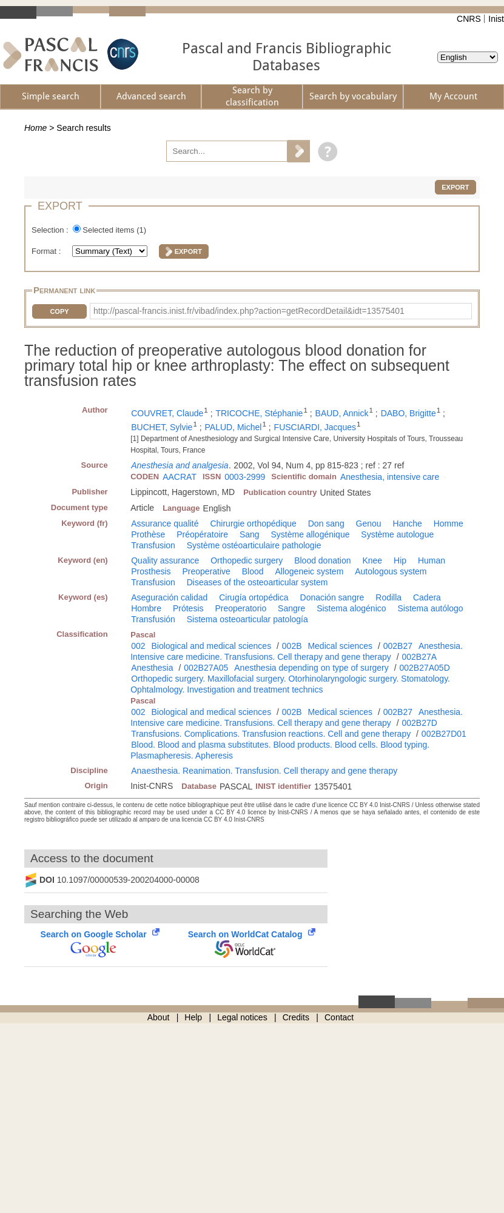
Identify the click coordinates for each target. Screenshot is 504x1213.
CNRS (469, 19)
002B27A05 (206, 668)
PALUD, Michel (233, 427)
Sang (250, 534)
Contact (339, 1017)
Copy (59, 311)
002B (292, 646)
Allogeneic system (309, 571)
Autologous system (390, 571)
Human (431, 560)
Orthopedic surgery (246, 560)
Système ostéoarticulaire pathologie (254, 545)
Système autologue (397, 534)
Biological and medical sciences (211, 646)
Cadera (427, 597)
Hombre (146, 608)
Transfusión (153, 619)
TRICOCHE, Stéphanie (259, 413)
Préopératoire (202, 534)
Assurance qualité (164, 523)
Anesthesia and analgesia (179, 465)
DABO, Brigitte (408, 413)
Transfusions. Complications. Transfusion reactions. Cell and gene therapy (271, 734)
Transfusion (153, 545)
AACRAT (180, 477)
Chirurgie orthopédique (253, 523)
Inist (496, 19)
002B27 (397, 646)
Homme (448, 523)
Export (455, 187)
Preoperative (206, 571)
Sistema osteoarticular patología (247, 619)
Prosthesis (150, 571)
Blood (253, 571)
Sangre (291, 608)
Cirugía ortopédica (253, 597)
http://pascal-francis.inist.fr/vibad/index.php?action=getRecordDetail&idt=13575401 (249, 311)
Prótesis (188, 608)
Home (35, 128)
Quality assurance (165, 560)
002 (138, 646)
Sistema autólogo (430, 608)
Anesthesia (152, 668)
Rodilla (388, 597)
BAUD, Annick (342, 413)
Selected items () (114, 229)
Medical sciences (339, 646)
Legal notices (242, 1017)
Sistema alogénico (351, 608)
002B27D (419, 723)
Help (193, 1017)
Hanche (407, 523)
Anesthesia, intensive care (389, 477)
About (158, 1017)
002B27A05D (424, 668)
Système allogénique (309, 534)
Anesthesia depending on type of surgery (311, 668)
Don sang (326, 523)
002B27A (419, 657)
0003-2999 (244, 477)
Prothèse (148, 534)
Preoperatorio (240, 608)
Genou (368, 523)
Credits (296, 1017)
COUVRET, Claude (167, 413)
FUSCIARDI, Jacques (315, 427)
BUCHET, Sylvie (161, 427)
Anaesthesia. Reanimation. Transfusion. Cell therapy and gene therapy (264, 771)
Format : (47, 251)
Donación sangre (332, 597)
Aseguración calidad (169, 597)
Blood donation (322, 560)
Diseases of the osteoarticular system (257, 582)
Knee (372, 560)
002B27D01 (444, 734)
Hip (400, 560)
